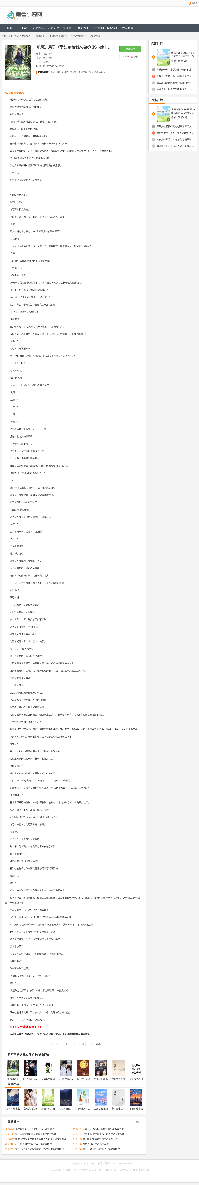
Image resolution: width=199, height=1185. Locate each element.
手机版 (194, 3)
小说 (24, 28)
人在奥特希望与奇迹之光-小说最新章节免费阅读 (175, 139)
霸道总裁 (53, 28)
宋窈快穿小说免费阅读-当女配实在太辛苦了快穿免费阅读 (183, 54)
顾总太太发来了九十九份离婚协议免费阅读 (175, 133)
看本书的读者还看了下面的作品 (28, 1054)
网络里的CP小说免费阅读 (96, 1144)
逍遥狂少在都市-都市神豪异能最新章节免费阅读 (175, 146)
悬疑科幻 (98, 28)
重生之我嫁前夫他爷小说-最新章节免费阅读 (175, 82)
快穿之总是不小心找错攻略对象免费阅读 (103, 1129)
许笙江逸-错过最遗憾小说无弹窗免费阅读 (104, 1134)
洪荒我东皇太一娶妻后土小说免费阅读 (34, 1129)
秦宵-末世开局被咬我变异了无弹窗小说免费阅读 (39, 1148)
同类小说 (13, 1084)
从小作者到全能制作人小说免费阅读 (33, 1144)
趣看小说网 (104, 1163)
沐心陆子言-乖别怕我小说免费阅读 (100, 1139)
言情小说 (39, 28)
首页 (9, 28)
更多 (138, 1121)
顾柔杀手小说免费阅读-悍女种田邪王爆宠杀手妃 (175, 89)
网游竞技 (113, 28)
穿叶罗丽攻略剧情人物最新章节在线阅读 (35, 1134)
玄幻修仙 (83, 28)
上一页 (54, 1043)
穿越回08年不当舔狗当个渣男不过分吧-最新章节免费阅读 (175, 69)
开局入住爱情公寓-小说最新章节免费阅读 (175, 76)
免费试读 (130, 49)
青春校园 (128, 28)
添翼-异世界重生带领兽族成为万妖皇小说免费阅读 (40, 1139)
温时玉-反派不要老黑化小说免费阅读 (101, 1148)
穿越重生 (68, 28)
